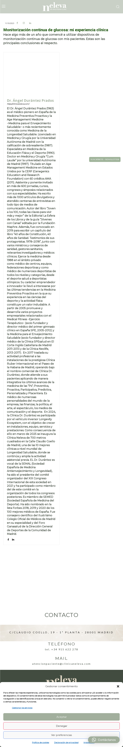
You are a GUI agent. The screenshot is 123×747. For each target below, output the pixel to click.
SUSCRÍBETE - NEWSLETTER (104, 159)
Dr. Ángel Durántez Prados (30, 100)
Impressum (89, 742)
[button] (118, 686)
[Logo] (61, 7)
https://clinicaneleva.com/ (18, 104)
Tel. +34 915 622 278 (61, 649)
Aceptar (61, 716)
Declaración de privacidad (66, 742)
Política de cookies (40, 742)
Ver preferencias (61, 735)
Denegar (61, 726)
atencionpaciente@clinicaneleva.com (61, 663)
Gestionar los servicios (22, 708)
